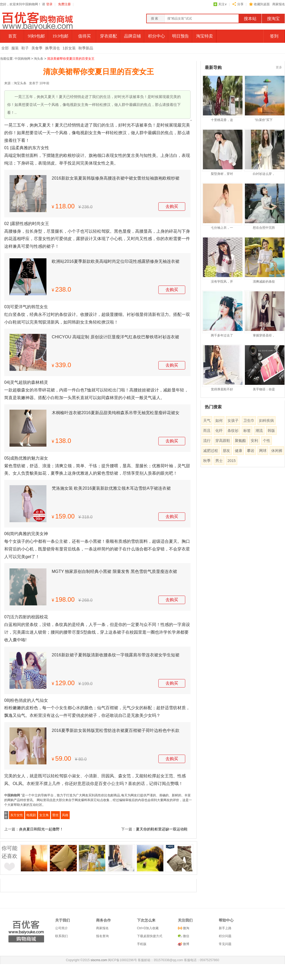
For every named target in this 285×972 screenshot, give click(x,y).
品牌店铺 (132, 36)
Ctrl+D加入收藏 (148, 928)
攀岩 (250, 450)
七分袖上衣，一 (222, 228)
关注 (222, 4)
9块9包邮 (36, 36)
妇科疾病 (266, 420)
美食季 (36, 48)
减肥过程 (210, 450)
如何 (219, 420)
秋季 (207, 461)
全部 (5, 48)
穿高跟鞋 (222, 440)
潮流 (259, 430)
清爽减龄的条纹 (264, 281)
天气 (207, 420)
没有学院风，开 (222, 281)
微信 (185, 936)
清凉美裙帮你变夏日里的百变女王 (70, 58)
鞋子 (25, 48)
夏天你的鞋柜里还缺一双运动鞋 (162, 829)
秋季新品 (85, 48)
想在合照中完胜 (264, 228)
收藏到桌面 (262, 4)
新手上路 (225, 928)
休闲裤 (276, 450)
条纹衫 (233, 430)
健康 (238, 450)
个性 (266, 440)
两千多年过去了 (222, 335)
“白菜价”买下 (264, 120)
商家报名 (278, 4)
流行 (207, 440)
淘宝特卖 (204, 36)
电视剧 (31, 815)
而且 (207, 430)
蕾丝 (55, 815)
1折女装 (69, 48)
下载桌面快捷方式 (149, 936)
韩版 (271, 430)
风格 (65, 815)
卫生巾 (248, 420)
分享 (240, 4)
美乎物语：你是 (264, 389)
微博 (185, 944)
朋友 (226, 450)
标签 (247, 430)
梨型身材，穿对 (222, 174)
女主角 (44, 815)
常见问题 (225, 944)
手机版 (141, 944)
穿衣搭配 (108, 36)
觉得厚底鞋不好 (222, 389)
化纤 (219, 430)
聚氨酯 (240, 440)
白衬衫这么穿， (264, 174)
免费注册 (64, 4)
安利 (254, 440)
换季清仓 (52, 48)
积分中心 (156, 36)
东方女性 (16, 815)
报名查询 (102, 936)
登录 (49, 4)
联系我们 (61, 936)
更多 (279, 67)
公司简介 (61, 928)
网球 (263, 450)
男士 (219, 461)
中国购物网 (22, 58)
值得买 (84, 36)
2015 (231, 461)
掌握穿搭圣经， (264, 335)
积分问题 (225, 936)
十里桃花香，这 (222, 120)
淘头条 (38, 58)
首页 (12, 36)
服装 (15, 48)
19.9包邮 (60, 36)
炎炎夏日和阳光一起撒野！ (41, 829)
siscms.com (99, 960)
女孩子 (233, 420)
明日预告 (180, 36)
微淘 (185, 928)
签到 (274, 36)
